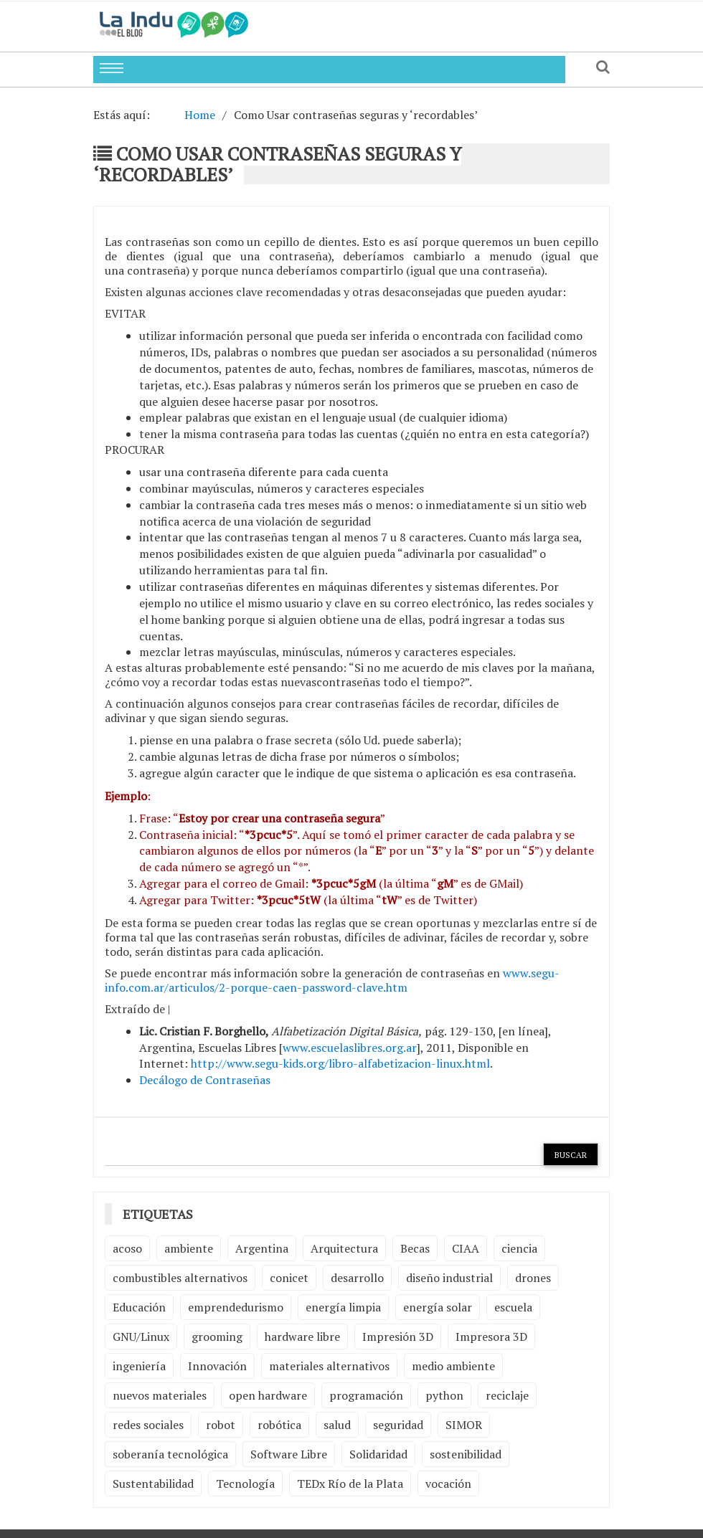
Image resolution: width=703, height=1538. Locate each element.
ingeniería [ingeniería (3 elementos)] (139, 1366)
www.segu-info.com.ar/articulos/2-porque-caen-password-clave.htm (332, 980)
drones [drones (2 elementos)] (533, 1278)
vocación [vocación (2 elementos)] (448, 1483)
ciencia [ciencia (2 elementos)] (519, 1248)
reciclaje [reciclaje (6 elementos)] (507, 1395)
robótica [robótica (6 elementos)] (279, 1425)
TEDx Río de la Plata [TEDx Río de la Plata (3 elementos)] (350, 1483)
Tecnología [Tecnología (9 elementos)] (245, 1483)
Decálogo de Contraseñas (204, 1080)
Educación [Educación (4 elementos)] (139, 1307)
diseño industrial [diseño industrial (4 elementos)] (449, 1278)
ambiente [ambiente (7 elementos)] (188, 1248)
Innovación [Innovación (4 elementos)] (217, 1366)
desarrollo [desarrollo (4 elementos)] (357, 1278)
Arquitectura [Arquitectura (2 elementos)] (344, 1248)
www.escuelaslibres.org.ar (350, 1047)
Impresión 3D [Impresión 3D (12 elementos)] (397, 1336)
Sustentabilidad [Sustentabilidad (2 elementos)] (153, 1483)
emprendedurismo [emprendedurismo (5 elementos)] (235, 1307)
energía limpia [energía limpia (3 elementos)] (343, 1307)
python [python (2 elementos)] (444, 1395)
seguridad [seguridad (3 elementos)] (398, 1425)
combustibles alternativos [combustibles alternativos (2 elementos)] (180, 1278)
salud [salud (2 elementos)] (337, 1425)
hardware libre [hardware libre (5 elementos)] (302, 1336)
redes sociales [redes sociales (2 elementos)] (148, 1425)
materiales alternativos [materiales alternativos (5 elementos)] (329, 1366)
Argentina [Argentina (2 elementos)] (261, 1248)
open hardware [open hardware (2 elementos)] (268, 1395)
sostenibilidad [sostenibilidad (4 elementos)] (465, 1454)
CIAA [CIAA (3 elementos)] (465, 1248)
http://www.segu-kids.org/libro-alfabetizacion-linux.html (340, 1063)
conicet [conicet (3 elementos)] (289, 1278)
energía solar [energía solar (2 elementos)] (437, 1307)
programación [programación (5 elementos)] (366, 1395)
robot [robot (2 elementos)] (220, 1425)
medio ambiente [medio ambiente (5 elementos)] (453, 1366)
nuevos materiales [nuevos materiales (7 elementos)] (160, 1395)
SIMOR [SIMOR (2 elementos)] (463, 1425)
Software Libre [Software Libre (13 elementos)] (288, 1454)
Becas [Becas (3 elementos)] (415, 1248)
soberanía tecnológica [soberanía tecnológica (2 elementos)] (170, 1454)
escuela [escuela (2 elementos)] (513, 1307)
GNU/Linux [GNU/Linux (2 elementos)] (141, 1336)
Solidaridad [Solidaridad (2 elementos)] (378, 1454)
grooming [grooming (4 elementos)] (217, 1336)
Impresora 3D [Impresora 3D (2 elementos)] (491, 1336)
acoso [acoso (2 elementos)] (127, 1248)
